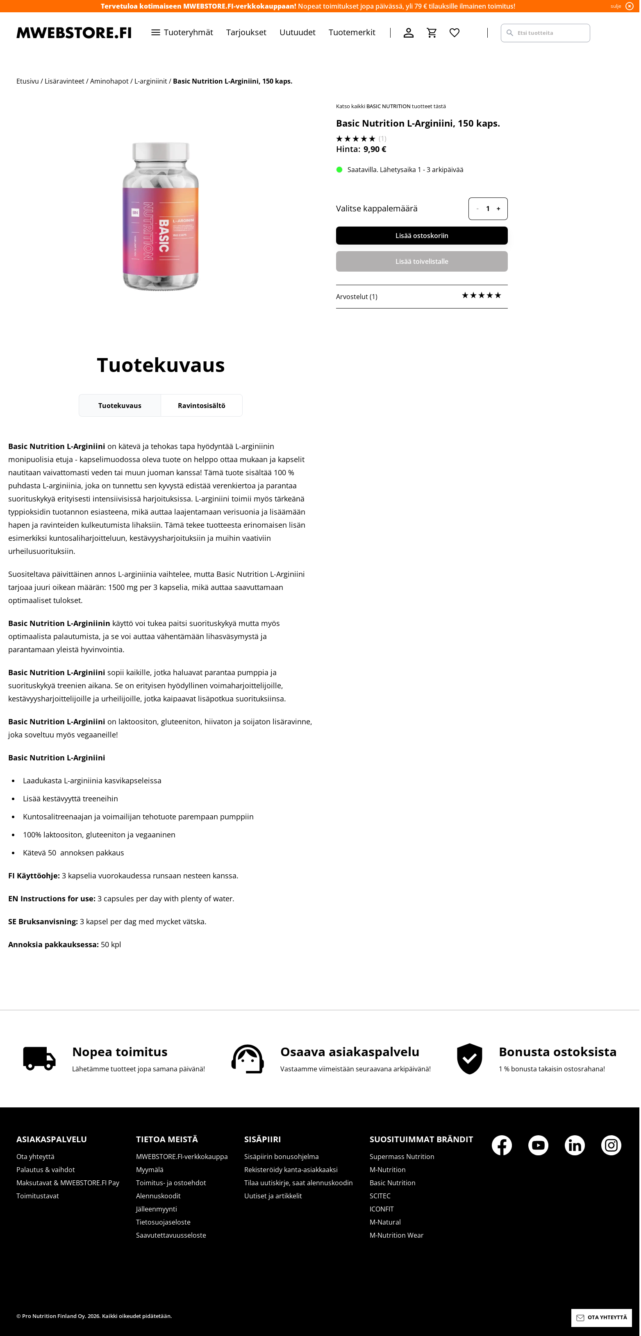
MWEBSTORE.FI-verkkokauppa (182, 1156)
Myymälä (150, 1169)
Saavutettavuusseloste (171, 1235)
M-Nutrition (388, 1169)
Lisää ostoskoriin (422, 235)
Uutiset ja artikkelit (273, 1195)
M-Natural (385, 1222)
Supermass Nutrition (402, 1156)
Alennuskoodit (158, 1195)
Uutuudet (298, 32)
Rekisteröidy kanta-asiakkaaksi (291, 1169)
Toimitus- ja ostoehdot (171, 1182)
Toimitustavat (37, 1195)
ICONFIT (382, 1209)
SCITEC (380, 1195)
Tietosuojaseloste (163, 1222)
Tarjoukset (246, 32)
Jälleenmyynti (156, 1209)
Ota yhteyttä (35, 1156)
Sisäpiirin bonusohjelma (281, 1156)
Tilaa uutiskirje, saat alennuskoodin (298, 1182)
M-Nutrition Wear (397, 1235)
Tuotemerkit (352, 32)
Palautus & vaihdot (45, 1169)
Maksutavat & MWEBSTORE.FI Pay (67, 1182)
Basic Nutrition (393, 1182)
